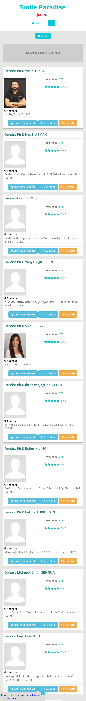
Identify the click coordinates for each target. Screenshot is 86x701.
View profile (68, 123)
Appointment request (23, 123)
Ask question (48, 123)
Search (43, 35)
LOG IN (37, 23)
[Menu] (51, 23)
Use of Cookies (32, 695)
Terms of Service (9, 698)
